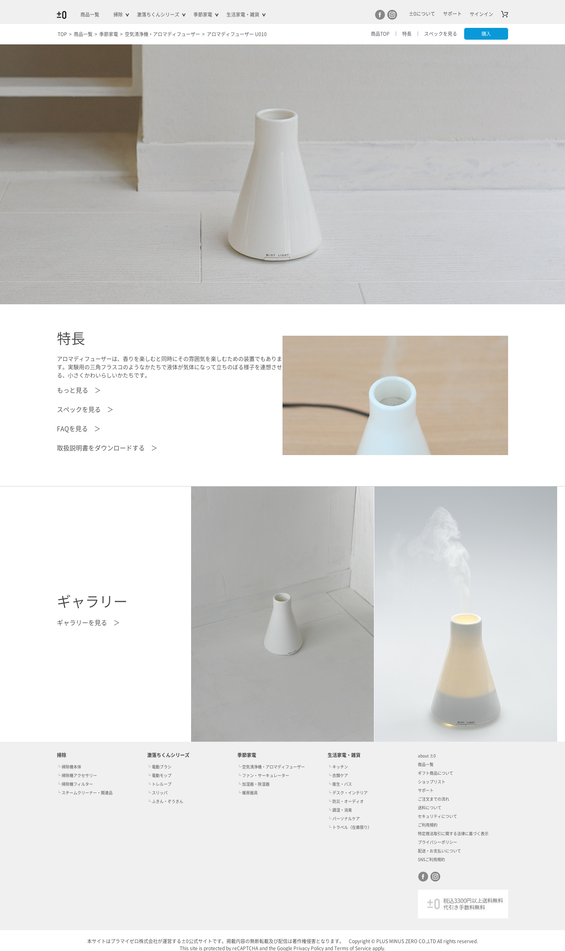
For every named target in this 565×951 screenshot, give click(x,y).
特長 (405, 33)
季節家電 (202, 14)
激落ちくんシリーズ (158, 14)
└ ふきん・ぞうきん (165, 801)
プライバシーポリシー (437, 842)
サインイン (481, 14)
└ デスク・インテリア (348, 793)
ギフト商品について (435, 773)
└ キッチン (338, 767)
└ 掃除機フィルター (75, 784)
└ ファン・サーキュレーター (263, 775)
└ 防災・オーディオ (346, 801)
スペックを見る (439, 33)
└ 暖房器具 (247, 793)
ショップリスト (431, 782)
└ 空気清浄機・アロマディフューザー (271, 767)
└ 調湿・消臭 (340, 810)
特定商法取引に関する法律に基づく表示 (453, 834)
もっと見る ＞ (79, 390)
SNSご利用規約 (431, 859)
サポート (426, 790)
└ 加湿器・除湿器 (253, 784)
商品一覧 (89, 14)
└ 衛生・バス (340, 784)
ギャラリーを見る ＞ (88, 623)
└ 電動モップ (159, 775)
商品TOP (378, 33)
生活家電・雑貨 (242, 14)
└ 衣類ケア (338, 775)
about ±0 (427, 756)
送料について (429, 808)
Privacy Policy (308, 948)
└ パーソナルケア (344, 819)
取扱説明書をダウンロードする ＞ (107, 448)
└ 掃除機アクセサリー (77, 775)
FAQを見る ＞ (78, 429)
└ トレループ (159, 784)
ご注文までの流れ (433, 799)
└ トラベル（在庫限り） (350, 827)
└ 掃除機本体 (69, 767)
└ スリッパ (157, 793)
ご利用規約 (427, 825)
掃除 (118, 14)
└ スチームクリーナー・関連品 (85, 793)
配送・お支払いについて (439, 851)
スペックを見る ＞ (85, 409)
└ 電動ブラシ (159, 767)
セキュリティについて (437, 816)
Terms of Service (352, 948)
